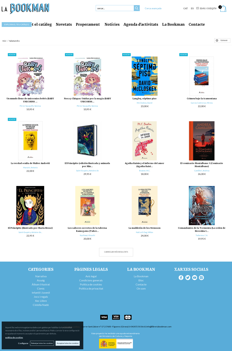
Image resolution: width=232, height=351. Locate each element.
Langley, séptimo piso (145, 98)
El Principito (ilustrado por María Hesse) (30, 228)
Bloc (141, 280)
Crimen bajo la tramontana (202, 98)
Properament (88, 24)
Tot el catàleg (39, 24)
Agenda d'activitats (141, 24)
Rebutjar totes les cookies (42, 343)
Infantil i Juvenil (41, 292)
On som (141, 288)
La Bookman (173, 24)
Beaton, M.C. (144, 170)
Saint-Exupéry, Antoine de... (30, 232)
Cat (185, 8)
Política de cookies (91, 284)
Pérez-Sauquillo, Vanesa (30, 106)
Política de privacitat (91, 288)
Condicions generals (91, 280)
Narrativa (41, 276)
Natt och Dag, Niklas (144, 232)
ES (192, 8)
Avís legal (91, 276)
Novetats (64, 24)
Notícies (112, 24)
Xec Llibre (41, 300)
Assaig (41, 280)
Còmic (41, 288)
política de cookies (14, 337)
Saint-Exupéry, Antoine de (87, 170)
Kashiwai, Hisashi (87, 235)
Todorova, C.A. (202, 235)
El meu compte (206, 8)
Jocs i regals (41, 296)
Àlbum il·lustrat (41, 284)
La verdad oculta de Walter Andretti (30, 163)
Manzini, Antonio (30, 167)
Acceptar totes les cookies (68, 343)
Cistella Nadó (41, 304)
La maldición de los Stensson (144, 228)
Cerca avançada (153, 8)
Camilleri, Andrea (201, 170)
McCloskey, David (144, 103)
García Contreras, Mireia (202, 103)
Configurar (23, 343)
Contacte (197, 24)
